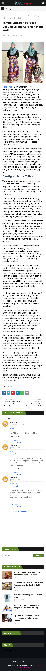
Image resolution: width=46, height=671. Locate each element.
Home (15, 661)
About (22, 661)
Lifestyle (12, 16)
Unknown (14, 422)
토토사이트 (14, 484)
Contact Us (30, 661)
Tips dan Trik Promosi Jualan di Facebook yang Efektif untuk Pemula (26, 617)
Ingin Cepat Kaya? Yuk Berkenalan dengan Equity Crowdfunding (28, 606)
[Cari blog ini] (17, 555)
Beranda (5, 16)
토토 (11, 451)
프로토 (12, 428)
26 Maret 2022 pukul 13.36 (19, 480)
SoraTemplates (18, 665)
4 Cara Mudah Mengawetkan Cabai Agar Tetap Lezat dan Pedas (28, 573)
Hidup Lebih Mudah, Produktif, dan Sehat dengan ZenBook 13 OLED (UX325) (28, 585)
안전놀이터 (14, 486)
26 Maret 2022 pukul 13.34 (19, 448)
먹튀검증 (13, 454)
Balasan (14, 440)
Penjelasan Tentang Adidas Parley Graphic (28, 596)
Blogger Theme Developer (29, 666)
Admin (6, 35)
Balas (12, 436)
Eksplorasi (7, 86)
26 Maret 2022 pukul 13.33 (19, 425)
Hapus (17, 436)
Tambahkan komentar (18, 511)
